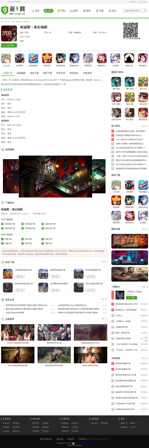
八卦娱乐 (74, 427)
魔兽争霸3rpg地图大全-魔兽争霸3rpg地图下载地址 (25, 309)
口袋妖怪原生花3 (121, 327)
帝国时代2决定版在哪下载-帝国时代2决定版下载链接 (78, 313)
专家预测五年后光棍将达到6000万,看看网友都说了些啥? (131, 169)
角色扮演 (26, 21)
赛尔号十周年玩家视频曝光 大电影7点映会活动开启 (132, 152)
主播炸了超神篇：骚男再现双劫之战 (129, 144)
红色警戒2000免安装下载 (124, 409)
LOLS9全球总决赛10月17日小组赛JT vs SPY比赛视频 (130, 148)
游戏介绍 (7, 73)
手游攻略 (74, 431)
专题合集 (59, 439)
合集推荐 (87, 73)
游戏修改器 (124, 427)
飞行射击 (6, 431)
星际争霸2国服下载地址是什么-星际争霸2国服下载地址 (79, 309)
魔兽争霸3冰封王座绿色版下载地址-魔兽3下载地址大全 (27, 305)
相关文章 (60, 73)
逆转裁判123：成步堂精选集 (126, 310)
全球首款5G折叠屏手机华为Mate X (129, 135)
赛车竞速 (15, 427)
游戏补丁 (133, 423)
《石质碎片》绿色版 (133, 292)
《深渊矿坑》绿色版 (123, 321)
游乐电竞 (95, 419)
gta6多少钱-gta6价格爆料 (15, 313)
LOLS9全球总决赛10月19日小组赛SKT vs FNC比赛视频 (131, 165)
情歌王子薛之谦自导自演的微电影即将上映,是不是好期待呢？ (131, 160)
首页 (12, 21)
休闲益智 (6, 427)
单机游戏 (19, 21)
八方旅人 (118, 315)
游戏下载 (34, 73)
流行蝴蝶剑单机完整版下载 (59, 284)
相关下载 (47, 73)
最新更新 (133, 2)
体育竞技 (15, 431)
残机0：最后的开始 (122, 333)
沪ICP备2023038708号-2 (83, 443)
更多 (122, 419)
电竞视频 (104, 423)
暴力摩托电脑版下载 (93, 270)
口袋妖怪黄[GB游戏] (123, 338)
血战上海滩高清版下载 (93, 284)
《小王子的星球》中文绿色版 (126, 344)
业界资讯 (74, 423)
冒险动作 (45, 427)
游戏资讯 (65, 423)
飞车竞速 (45, 431)
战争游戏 (35, 427)
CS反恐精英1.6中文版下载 (125, 404)
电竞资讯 (94, 423)
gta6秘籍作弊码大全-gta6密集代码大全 (72, 305)
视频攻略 (65, 427)
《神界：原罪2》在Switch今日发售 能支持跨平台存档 (131, 156)
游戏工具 (124, 423)
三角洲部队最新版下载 (23, 270)
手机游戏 (7, 419)
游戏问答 (65, 431)
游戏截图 (21, 73)
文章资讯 (65, 419)
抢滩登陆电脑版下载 (57, 270)
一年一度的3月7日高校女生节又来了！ (130, 139)
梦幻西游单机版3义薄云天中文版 (126, 304)
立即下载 (19, 277)
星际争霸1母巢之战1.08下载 (24, 284)
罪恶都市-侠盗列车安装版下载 (126, 398)
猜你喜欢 (74, 73)
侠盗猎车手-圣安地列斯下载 (125, 392)
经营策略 (35, 431)
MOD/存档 (133, 427)
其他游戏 (15, 423)
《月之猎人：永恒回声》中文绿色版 (126, 350)
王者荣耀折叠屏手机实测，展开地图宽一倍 (131, 131)
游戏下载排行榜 (46, 439)
